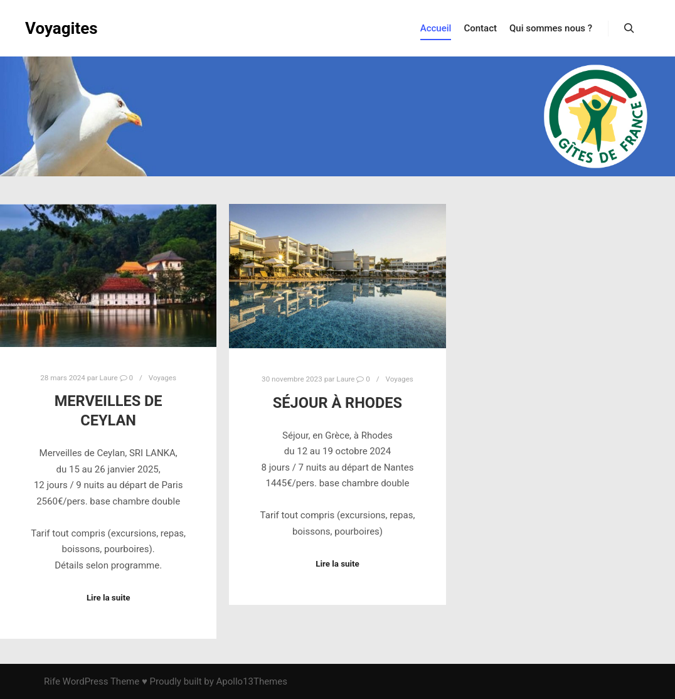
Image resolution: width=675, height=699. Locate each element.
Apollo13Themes (251, 681)
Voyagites (61, 28)
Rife (52, 681)
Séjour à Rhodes (337, 403)
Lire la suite (108, 597)
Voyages (162, 377)
